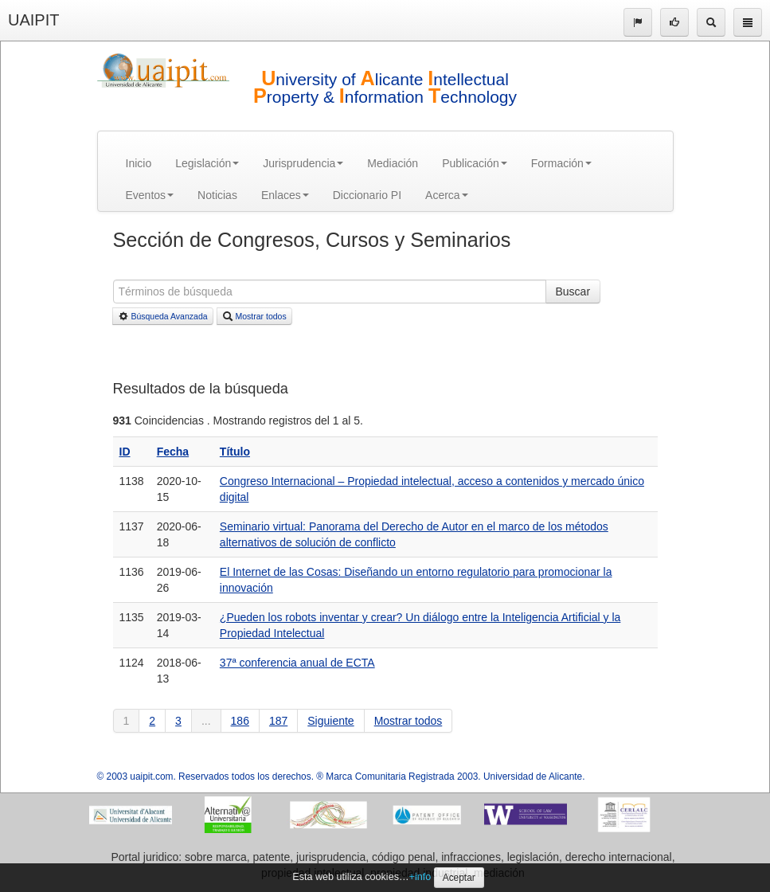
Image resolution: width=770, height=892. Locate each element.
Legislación (207, 163)
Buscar (573, 291)
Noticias (217, 195)
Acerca (446, 195)
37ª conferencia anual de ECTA (297, 662)
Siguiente (330, 720)
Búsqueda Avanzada (163, 316)
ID (125, 451)
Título (235, 451)
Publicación (474, 163)
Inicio (139, 163)
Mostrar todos (254, 316)
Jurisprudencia (303, 163)
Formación (561, 163)
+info (420, 876)
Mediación (392, 163)
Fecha (173, 451)
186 (240, 720)
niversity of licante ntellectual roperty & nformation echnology (385, 88)
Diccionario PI (367, 195)
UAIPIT (33, 20)
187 (278, 720)
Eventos (150, 195)
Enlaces (285, 195)
